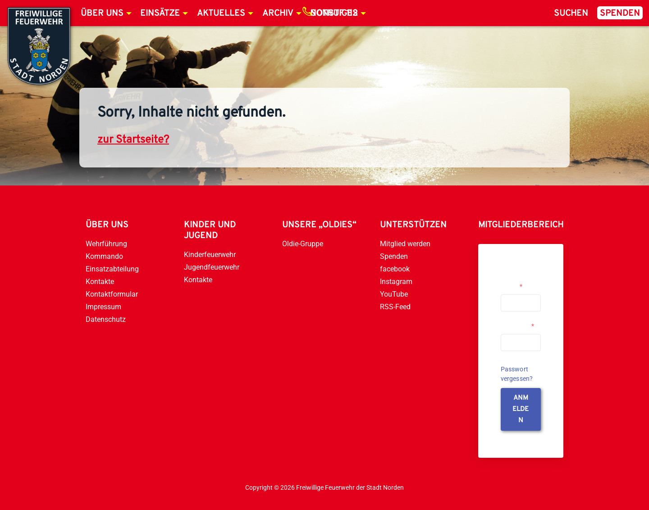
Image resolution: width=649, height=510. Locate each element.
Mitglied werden (405, 243)
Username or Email (518, 282)
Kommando (104, 256)
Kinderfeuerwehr (210, 254)
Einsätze (160, 13)
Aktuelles (221, 13)
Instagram (396, 281)
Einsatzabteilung (112, 269)
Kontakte (100, 281)
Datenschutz (106, 319)
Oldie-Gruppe (302, 243)
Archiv (277, 13)
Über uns (102, 13)
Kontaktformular (112, 294)
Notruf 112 (334, 13)
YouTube (394, 294)
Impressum (103, 306)
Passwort (517, 325)
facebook (395, 269)
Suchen (571, 13)
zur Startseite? (133, 140)
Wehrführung (106, 243)
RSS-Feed (395, 306)
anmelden (520, 409)
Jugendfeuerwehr (211, 267)
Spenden (620, 13)
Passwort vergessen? (517, 374)
